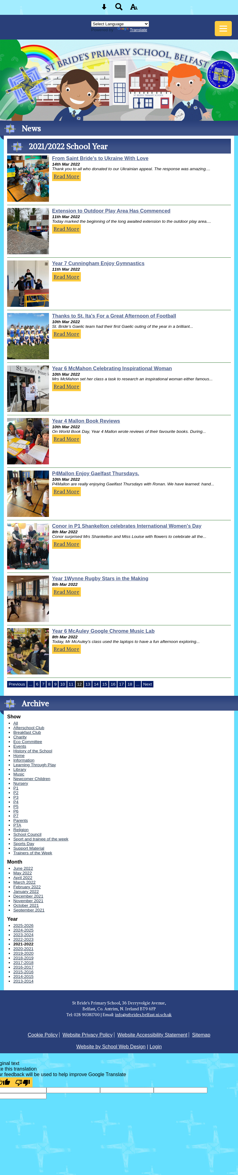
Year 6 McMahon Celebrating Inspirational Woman (112, 368)
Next (147, 684)
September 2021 (29, 910)
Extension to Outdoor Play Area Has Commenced (111, 210)
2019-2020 (23, 953)
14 (96, 684)
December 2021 (28, 896)
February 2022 (27, 887)
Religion (21, 829)
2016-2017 (23, 967)
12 (79, 684)
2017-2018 (23, 962)
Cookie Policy (43, 1035)
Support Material (28, 848)
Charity (20, 737)
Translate (132, 29)
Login (156, 1046)
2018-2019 (23, 958)
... (30, 684)
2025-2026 (23, 925)
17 (121, 684)
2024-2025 (23, 930)
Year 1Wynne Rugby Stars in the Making (100, 578)
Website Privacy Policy (88, 1035)
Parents (20, 820)
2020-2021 (23, 948)
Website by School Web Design (111, 1046)
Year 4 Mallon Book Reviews (86, 421)
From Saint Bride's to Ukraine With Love (100, 158)
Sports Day (23, 843)
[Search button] (119, 8)
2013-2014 (23, 981)
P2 (16, 792)
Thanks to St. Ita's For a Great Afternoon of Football (114, 316)
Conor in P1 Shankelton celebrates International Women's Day (126, 526)
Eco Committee (27, 741)
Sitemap (201, 1035)
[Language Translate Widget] (120, 24)
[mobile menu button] (223, 28)
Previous (17, 684)
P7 (16, 816)
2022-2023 (23, 939)
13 (88, 684)
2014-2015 (23, 976)
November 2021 (28, 900)
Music (18, 774)
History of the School (32, 751)
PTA (17, 825)
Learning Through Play (34, 765)
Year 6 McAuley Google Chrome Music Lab (103, 631)
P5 (16, 806)
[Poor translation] (23, 1082)
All (15, 723)
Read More (66, 176)
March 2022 (24, 882)
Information (23, 760)
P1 (16, 788)
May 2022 (22, 873)
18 (129, 684)
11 (71, 684)
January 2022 (26, 891)
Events (19, 746)
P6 (16, 811)
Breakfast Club (27, 732)
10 (62, 684)
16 (113, 684)
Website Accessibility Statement (152, 1035)
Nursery (20, 783)
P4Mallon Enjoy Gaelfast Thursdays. (95, 473)
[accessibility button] (134, 8)
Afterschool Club (28, 727)
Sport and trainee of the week (40, 839)
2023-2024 (23, 934)
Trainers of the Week (32, 853)
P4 (16, 802)
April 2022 (22, 877)
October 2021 (26, 905)
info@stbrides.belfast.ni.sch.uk (143, 1014)
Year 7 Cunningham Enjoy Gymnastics (98, 263)
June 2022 (23, 868)
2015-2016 (23, 972)
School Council (27, 834)
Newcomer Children (31, 778)
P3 (16, 797)
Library (19, 769)
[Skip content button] (104, 8)
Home (18, 755)
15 (104, 684)
